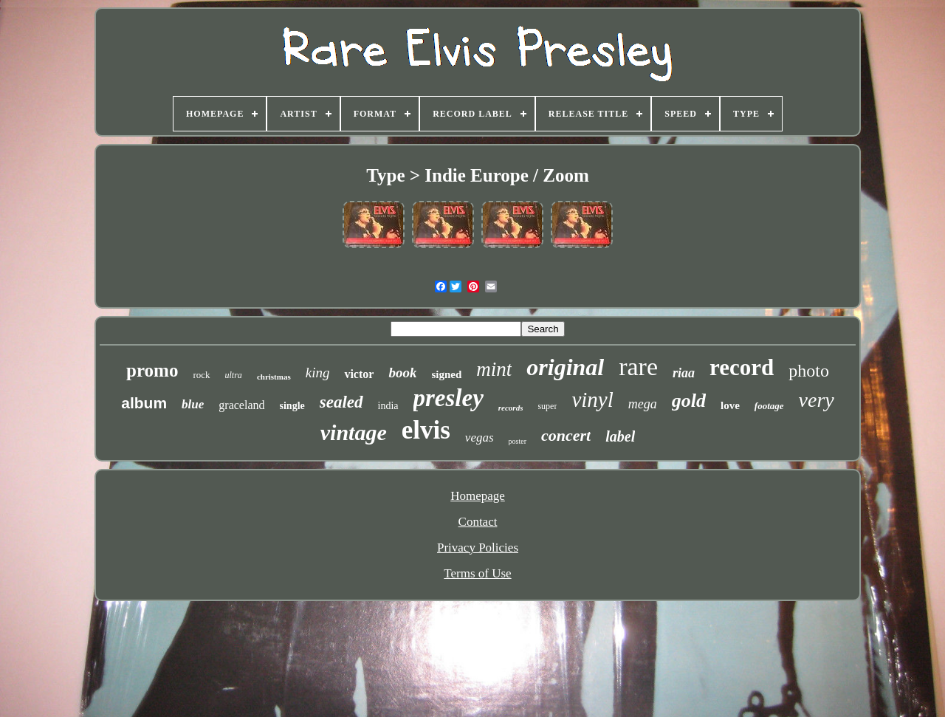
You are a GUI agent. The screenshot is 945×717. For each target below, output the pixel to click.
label (620, 436)
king (318, 372)
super (547, 406)
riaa (684, 373)
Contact (478, 522)
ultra (233, 375)
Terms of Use (477, 573)
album (144, 402)
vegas (479, 437)
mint (494, 369)
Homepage (477, 496)
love (730, 405)
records (510, 407)
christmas (274, 376)
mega (642, 404)
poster (517, 441)
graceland (241, 405)
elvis (426, 430)
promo (152, 370)
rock (201, 374)
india (388, 405)
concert (566, 435)
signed (446, 374)
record (741, 367)
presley (448, 398)
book (402, 372)
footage (769, 405)
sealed (341, 402)
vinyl (592, 399)
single (292, 405)
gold (689, 400)
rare (638, 366)
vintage (353, 432)
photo (808, 370)
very (816, 399)
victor (359, 374)
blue (193, 404)
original (565, 367)
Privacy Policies (477, 548)
